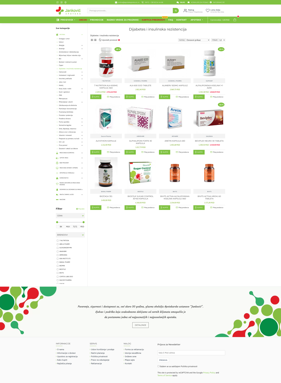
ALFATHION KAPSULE (106, 141)
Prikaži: (216, 40)
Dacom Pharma (106, 136)
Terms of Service (165, 375)
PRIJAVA (163, 360)
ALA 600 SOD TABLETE (140, 85)
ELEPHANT (209, 81)
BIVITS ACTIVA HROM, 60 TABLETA (209, 197)
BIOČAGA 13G (106, 196)
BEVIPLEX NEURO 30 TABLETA (209, 141)
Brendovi (62, 235)
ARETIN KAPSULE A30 (175, 141)
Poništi (81, 209)
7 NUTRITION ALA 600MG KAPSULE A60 (106, 86)
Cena (59, 215)
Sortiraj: (188, 40)
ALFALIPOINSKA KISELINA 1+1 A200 (209, 86)
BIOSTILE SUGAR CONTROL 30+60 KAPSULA (140, 197)
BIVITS (175, 191)
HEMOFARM (140, 136)
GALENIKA (209, 136)
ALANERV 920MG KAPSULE (175, 85)
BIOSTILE (140, 191)
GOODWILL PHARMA (140, 81)
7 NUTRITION (106, 81)
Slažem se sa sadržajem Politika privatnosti (178, 366)
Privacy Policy (209, 372)
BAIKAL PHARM (106, 191)
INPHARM (175, 136)
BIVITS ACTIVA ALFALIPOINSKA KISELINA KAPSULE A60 (174, 197)
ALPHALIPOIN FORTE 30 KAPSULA (140, 142)
